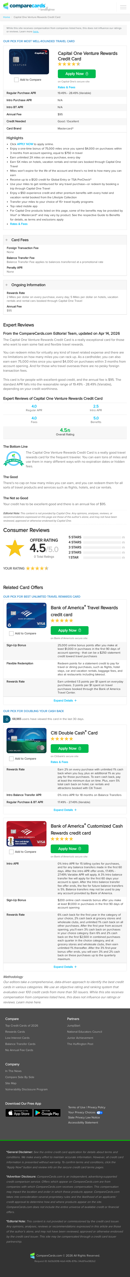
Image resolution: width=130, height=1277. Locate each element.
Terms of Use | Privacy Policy (86, 1107)
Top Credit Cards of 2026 (21, 1025)
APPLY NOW (25, 144)
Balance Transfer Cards (20, 1044)
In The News (13, 1071)
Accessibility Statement (83, 1122)
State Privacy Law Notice (84, 1117)
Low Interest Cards (17, 1038)
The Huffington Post (80, 1044)
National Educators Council (84, 1032)
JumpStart (73, 1025)
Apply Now (76, 74)
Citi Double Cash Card (74, 733)
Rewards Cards (15, 1032)
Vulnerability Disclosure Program (26, 1089)
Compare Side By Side (19, 1077)
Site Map (10, 1083)
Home (6, 17)
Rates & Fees (66, 87)
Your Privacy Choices (85, 1112)
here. (36, 31)
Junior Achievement (80, 1038)
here (37, 1002)
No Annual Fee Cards (19, 1050)
